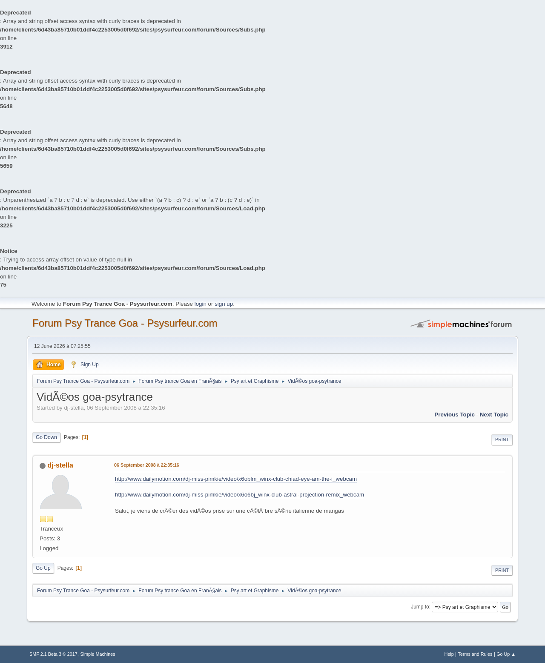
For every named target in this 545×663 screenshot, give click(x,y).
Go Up (43, 568)
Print (502, 439)
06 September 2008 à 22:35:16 (146, 465)
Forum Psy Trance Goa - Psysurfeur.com (125, 323)
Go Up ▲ (506, 654)
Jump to (420, 607)
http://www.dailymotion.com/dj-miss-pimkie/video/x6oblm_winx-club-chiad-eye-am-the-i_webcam (236, 479)
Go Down (46, 437)
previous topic (454, 414)
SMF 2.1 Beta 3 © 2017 (53, 654)
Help (449, 654)
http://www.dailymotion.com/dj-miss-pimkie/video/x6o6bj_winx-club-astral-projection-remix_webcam (239, 494)
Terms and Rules (475, 654)
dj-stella (60, 465)
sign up (224, 304)
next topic (494, 414)
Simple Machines (97, 654)
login (201, 304)
